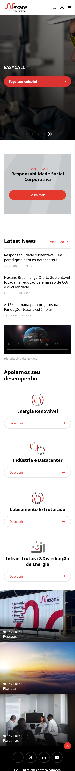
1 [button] (26, 134)
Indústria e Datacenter (38, 460)
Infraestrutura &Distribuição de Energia (37, 561)
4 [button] (44, 134)
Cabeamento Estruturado (37, 509)
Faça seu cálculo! (37, 81)
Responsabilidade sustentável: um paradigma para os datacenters (33, 257)
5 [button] (50, 134)
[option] (37, 76)
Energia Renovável (37, 411)
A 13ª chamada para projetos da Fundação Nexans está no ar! (31, 307)
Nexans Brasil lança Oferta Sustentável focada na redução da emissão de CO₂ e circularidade (37, 282)
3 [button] (38, 134)
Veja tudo (59, 242)
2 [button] (32, 134)
